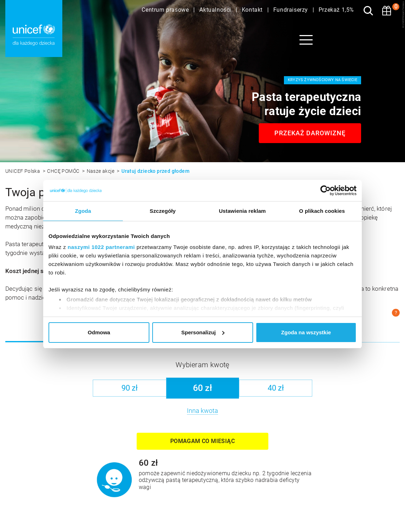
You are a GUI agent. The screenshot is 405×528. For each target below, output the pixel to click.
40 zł (276, 388)
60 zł (202, 388)
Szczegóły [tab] (163, 211)
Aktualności (216, 9)
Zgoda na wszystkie (306, 332)
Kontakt (253, 9)
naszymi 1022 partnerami (101, 247)
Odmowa (99, 332)
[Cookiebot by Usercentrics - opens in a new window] (325, 190)
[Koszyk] (386, 10)
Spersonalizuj (202, 332)
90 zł (129, 388)
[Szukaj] (368, 10)
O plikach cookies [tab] (322, 211)
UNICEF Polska (23, 171)
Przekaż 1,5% (336, 9)
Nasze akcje (101, 171)
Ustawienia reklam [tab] (242, 211)
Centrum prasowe (166, 9)
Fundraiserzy (291, 9)
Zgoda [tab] (83, 211)
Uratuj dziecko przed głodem (155, 171)
